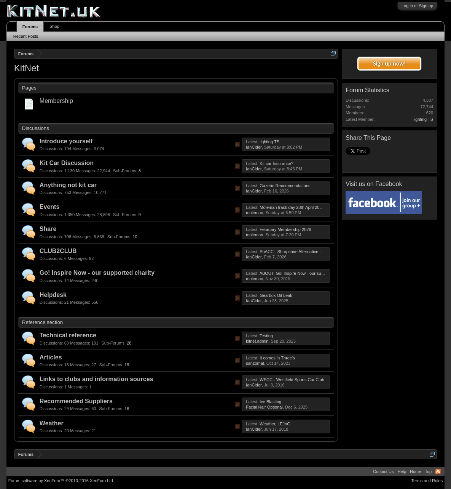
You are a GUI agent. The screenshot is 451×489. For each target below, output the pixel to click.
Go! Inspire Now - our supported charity (97, 272)
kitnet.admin (257, 341)
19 (117, 364)
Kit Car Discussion (67, 163)
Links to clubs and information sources (96, 379)
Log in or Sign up (417, 5)
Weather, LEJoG (275, 424)
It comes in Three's (277, 358)
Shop (54, 26)
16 (117, 409)
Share (48, 229)
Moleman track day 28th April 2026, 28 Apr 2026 (304, 207)
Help (401, 471)
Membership (56, 101)
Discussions (35, 128)
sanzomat (255, 363)
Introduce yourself (66, 141)
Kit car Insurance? (276, 163)
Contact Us (383, 471)
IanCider (254, 147)
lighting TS (269, 141)
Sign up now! (389, 63)
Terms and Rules (427, 480)
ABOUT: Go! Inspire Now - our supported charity (304, 273)
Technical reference (68, 335)
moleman (254, 212)
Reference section (42, 322)
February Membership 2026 (285, 229)
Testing (266, 335)
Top (428, 471)
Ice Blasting (270, 401)
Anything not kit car (68, 185)
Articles (51, 357)
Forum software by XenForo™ (61, 480)
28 (119, 343)
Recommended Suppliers (76, 401)
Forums (30, 26)
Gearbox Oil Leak (276, 295)
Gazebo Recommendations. (285, 185)
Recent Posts (25, 36)
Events (49, 207)
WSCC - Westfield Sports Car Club (292, 379)
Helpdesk (53, 295)
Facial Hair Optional (264, 407)
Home (415, 471)
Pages (29, 88)
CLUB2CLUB (58, 251)
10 (125, 236)
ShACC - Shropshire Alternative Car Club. (298, 251)
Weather (52, 423)
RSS (237, 144)
